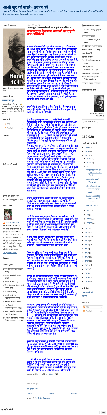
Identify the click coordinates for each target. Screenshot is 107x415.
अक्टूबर (89, 223)
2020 (87, 261)
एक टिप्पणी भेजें (32, 389)
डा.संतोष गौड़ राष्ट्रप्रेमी (12, 222)
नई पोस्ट (29, 393)
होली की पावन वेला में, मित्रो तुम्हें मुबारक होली (93, 189)
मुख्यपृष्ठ (51, 393)
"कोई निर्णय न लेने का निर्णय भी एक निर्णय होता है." (94, 172)
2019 (87, 257)
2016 (87, 245)
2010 (87, 151)
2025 (87, 281)
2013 (87, 232)
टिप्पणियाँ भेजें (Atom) (42, 398)
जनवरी (89, 159)
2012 (87, 228)
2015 (87, 241)
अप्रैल (89, 211)
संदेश (7, 124)
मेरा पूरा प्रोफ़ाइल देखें (10, 253)
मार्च (88, 167)
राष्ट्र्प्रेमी (84, 296)
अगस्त (89, 219)
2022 (87, 269)
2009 (87, 147)
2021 (87, 265)
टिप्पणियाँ (9, 128)
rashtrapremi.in (92, 205)
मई (88, 215)
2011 (87, 155)
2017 (87, 249)
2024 (87, 277)
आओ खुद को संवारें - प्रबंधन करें (25, 7)
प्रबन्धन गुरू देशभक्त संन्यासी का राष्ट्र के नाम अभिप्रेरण (49, 27)
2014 (87, 236)
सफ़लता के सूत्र (8, 100)
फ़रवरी (89, 163)
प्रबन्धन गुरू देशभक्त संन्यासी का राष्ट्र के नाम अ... (93, 198)
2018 (87, 253)
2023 (87, 273)
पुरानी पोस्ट (74, 393)
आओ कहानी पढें (87, 292)
